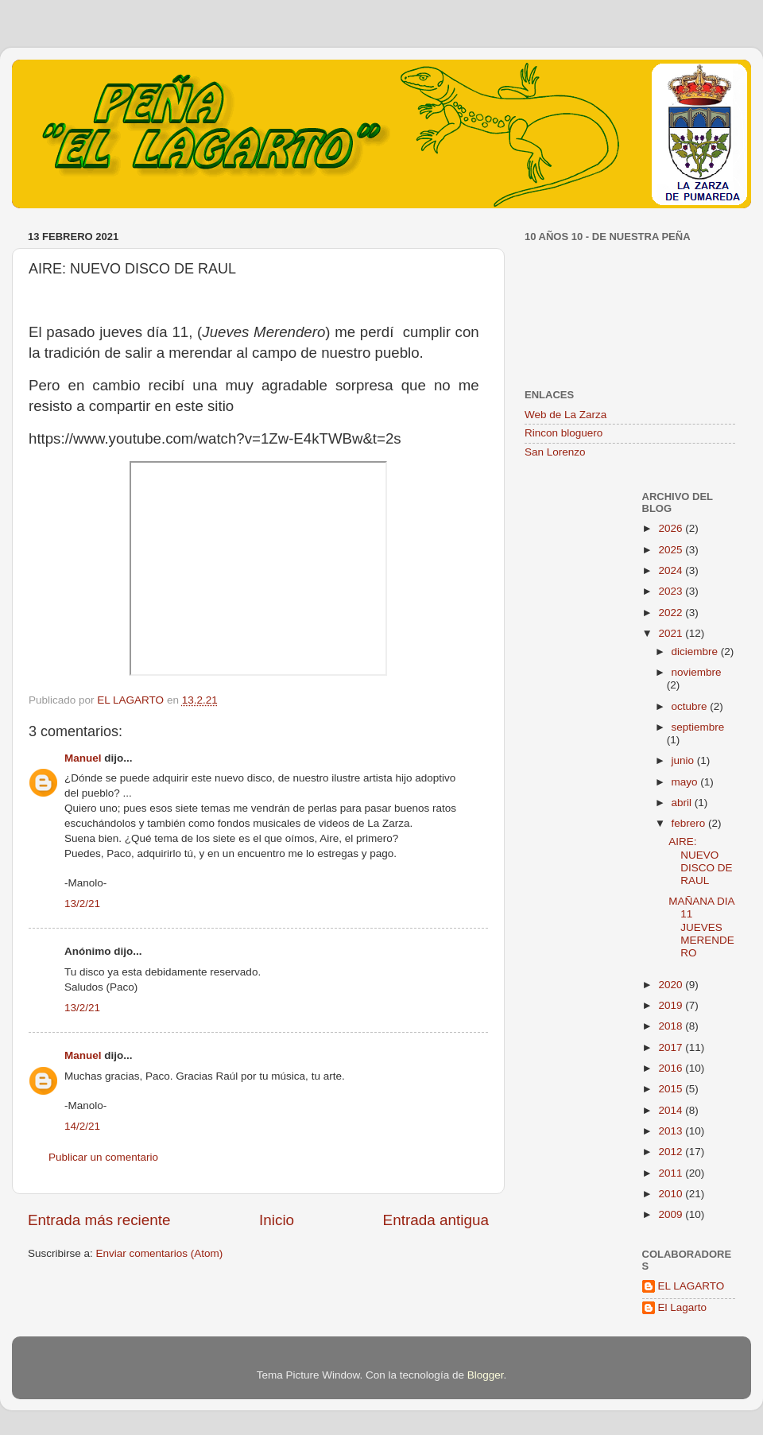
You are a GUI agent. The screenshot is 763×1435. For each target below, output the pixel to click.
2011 (671, 1173)
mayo (686, 782)
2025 (671, 550)
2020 (671, 985)
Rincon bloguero (563, 433)
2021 (671, 633)
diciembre (696, 651)
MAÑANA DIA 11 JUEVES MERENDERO (701, 927)
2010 (671, 1194)
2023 (671, 591)
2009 (671, 1214)
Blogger (485, 1375)
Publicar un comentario (103, 1157)
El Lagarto (682, 1307)
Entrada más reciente (99, 1220)
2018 (671, 1026)
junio (684, 760)
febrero (690, 823)
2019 (671, 1005)
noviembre (697, 672)
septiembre (698, 727)
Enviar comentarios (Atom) (159, 1253)
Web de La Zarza (565, 415)
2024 (671, 570)
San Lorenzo (555, 452)
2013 (671, 1131)
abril (683, 803)
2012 (671, 1152)
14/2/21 (82, 1126)
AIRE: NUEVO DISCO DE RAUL (700, 861)
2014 (671, 1110)
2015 (671, 1089)
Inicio (276, 1220)
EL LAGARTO (691, 1286)
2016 (671, 1068)
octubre (691, 706)
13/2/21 (82, 903)
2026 (671, 528)
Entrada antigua (436, 1220)
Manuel (83, 758)
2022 (671, 613)
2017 (671, 1047)
